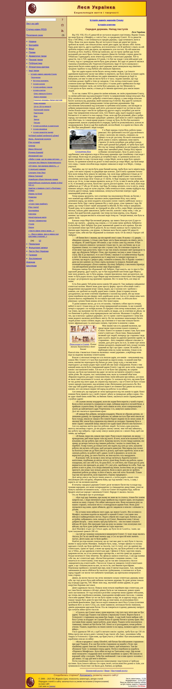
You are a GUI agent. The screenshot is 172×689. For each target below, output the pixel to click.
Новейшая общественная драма (43, 194)
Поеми (32, 54)
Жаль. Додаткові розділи (39, 149)
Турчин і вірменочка (37, 240)
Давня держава (40, 103)
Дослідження (35, 281)
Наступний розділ (119, 670)
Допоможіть (86, 675)
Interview (32, 232)
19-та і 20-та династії (42, 113)
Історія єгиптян (39, 96)
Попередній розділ (94, 670)
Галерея (33, 277)
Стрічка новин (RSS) (36, 29)
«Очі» (31, 217)
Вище (107, 670)
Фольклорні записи (38, 269)
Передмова (35, 82)
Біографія (33, 46)
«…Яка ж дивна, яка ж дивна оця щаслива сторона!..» (43, 256)
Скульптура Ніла (83, 151)
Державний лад (35, 167)
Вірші (31, 50)
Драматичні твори (37, 58)
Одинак (31, 156)
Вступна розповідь (41, 85)
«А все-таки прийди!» (38, 221)
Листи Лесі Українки (39, 273)
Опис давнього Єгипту (43, 99)
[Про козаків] (34, 152)
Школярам (31, 289)
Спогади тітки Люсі (36, 186)
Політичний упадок (41, 117)
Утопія (31, 243)
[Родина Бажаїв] (35, 164)
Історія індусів (39, 89)
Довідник (30, 285)
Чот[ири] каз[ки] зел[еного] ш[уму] (43, 145)
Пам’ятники (38, 120)
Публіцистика (35, 66)
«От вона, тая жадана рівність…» (43, 179)
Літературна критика (39, 70)
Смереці (52, 686)
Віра (35, 124)
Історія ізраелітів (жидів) (43, 141)
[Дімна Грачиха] (35, 190)
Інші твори (34, 74)
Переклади (34, 265)
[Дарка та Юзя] (35, 209)
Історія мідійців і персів (42, 92)
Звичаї (36, 127)
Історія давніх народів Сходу (44, 78)
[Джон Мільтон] (35, 160)
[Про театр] (33, 224)
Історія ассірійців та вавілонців (46, 134)
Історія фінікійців (40, 138)
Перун (31, 247)
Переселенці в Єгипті (79, 344)
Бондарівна (33, 228)
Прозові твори (36, 62)
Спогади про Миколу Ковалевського (44, 175)
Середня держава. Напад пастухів (48, 106)
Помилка (32, 213)
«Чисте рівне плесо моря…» (41, 251)
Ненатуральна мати (37, 236)
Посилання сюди (34, 35)
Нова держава (40, 110)
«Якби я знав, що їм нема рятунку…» (45, 171)
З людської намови (37, 182)
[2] (40, 261)
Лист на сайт (32, 23)
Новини (32, 42)
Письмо (37, 131)
